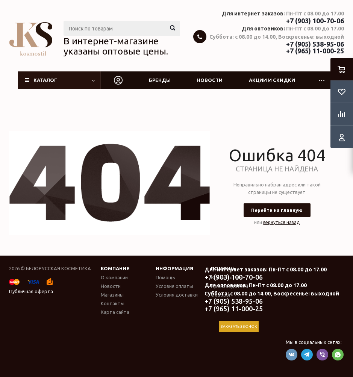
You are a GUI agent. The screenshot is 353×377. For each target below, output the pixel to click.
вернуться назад (281, 222)
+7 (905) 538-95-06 (315, 44)
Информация (174, 268)
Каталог (45, 80)
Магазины (112, 294)
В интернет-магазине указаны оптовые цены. (116, 46)
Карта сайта (115, 312)
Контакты (112, 303)
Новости (210, 80)
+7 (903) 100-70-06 (315, 20)
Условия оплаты (174, 286)
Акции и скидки (272, 80)
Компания (115, 268)
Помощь (165, 277)
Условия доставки (177, 294)
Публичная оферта (31, 291)
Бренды (160, 80)
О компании (114, 277)
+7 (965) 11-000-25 (315, 50)
